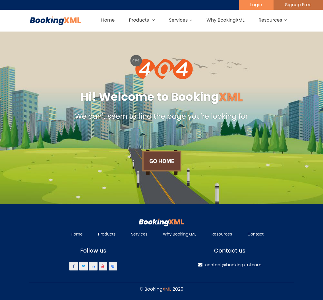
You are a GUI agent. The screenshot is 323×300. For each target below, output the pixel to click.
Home (108, 20)
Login (256, 4)
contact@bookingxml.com (230, 265)
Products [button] (142, 20)
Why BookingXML (225, 20)
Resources (222, 234)
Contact (255, 234)
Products (107, 234)
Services (139, 234)
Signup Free (298, 4)
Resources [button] (273, 20)
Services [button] (180, 20)
